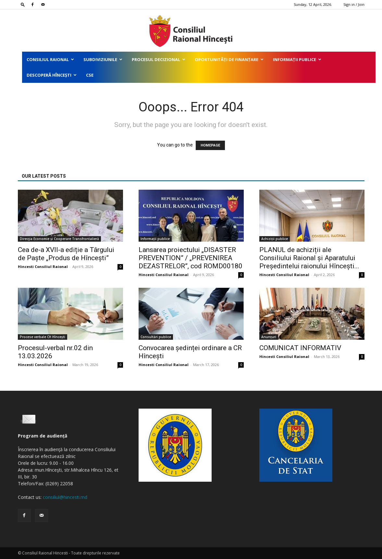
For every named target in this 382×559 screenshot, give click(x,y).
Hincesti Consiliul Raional (43, 266)
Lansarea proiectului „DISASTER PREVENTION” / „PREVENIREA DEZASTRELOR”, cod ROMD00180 (190, 258)
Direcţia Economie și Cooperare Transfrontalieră (59, 238)
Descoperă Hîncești (52, 75)
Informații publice (297, 59)
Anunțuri (268, 337)
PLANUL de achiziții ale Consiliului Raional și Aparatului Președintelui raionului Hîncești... (309, 258)
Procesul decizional (158, 59)
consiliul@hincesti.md (65, 497)
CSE (89, 75)
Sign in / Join (353, 4)
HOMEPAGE (210, 145)
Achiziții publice (274, 238)
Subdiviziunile (102, 59)
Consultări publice (156, 337)
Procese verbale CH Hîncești (42, 337)
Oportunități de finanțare (229, 59)
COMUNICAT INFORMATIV (300, 348)
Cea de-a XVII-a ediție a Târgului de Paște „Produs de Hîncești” (66, 254)
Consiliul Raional (50, 59)
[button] (23, 4)
